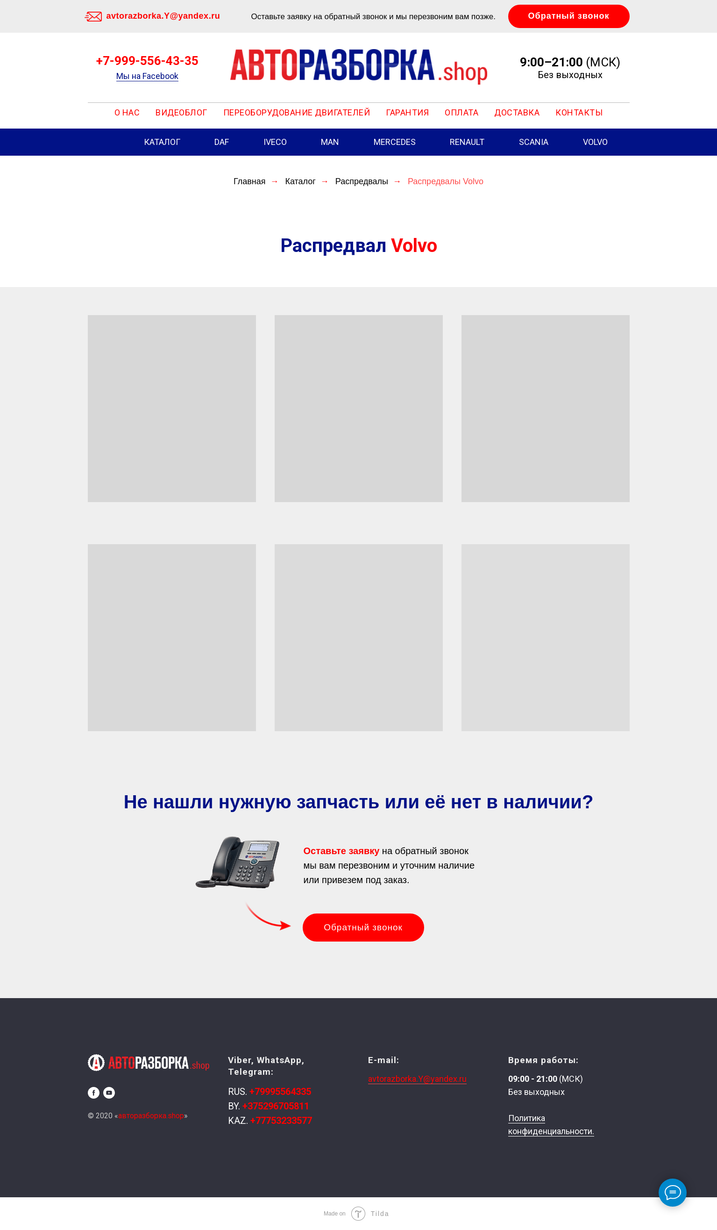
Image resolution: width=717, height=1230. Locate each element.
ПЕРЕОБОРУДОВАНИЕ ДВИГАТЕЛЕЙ (296, 112)
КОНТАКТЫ (579, 112)
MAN (330, 142)
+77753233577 (281, 1120)
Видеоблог (181, 112)
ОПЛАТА (461, 112)
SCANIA (533, 142)
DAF (221, 142)
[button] (569, 16)
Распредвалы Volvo (445, 181)
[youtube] (109, 1093)
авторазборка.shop (151, 1115)
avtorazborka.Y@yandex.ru (163, 16)
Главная (250, 181)
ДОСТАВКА (517, 112)
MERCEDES (395, 142)
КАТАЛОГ (162, 142)
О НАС (127, 112)
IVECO (275, 142)
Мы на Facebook (147, 76)
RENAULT (467, 142)
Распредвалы (361, 181)
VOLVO (595, 142)
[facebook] (93, 1093)
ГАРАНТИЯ (407, 112)
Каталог (300, 181)
